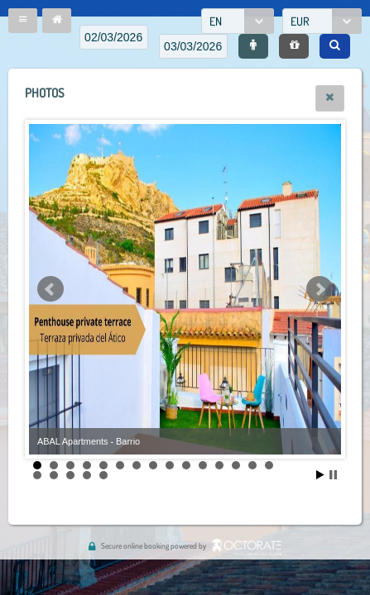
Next (319, 289)
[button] (22, 20)
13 (236, 465)
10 (186, 465)
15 (269, 465)
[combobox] (237, 21)
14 (252, 465)
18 (70, 475)
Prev (50, 289)
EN (215, 21)
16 (37, 475)
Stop (333, 474)
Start (320, 474)
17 (54, 475)
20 (103, 475)
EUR (300, 21)
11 (203, 465)
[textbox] (113, 37)
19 (87, 475)
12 (219, 465)
